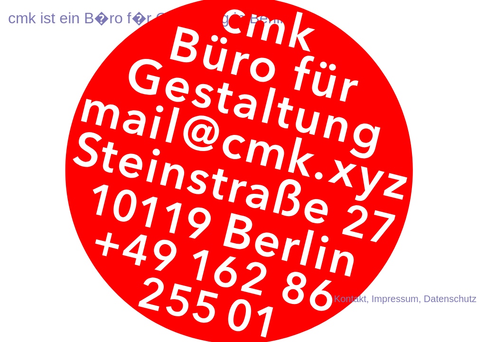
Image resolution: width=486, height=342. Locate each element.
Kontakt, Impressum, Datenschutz (405, 299)
